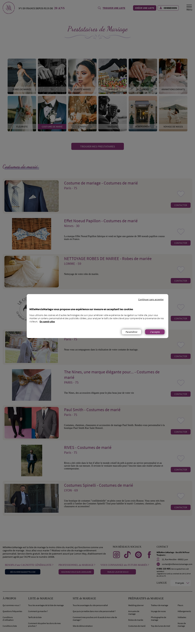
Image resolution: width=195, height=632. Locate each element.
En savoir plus (47, 321)
